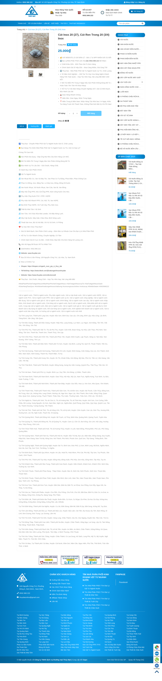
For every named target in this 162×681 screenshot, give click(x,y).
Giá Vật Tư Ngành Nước (91, 650)
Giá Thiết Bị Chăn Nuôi (135, 650)
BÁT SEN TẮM (125, 111)
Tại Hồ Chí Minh (23, 628)
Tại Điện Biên (131, 639)
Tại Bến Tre (21, 620)
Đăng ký (142, 2)
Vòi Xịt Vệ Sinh (44, 650)
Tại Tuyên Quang (133, 626)
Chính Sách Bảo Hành (60, 591)
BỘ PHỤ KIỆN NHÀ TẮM (129, 106)
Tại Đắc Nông (66, 615)
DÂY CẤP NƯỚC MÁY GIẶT (130, 77)
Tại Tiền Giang (22, 639)
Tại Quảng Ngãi (44, 626)
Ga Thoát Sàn (22, 647)
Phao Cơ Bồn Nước (24, 645)
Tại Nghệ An (65, 626)
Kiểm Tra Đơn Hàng (59, 594)
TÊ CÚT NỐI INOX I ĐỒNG (130, 139)
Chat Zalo (157, 654)
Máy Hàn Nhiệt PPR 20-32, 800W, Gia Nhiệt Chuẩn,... (136, 229)
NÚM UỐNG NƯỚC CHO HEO (131, 87)
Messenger (157, 666)
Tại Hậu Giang (66, 634)
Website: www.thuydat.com (31, 253)
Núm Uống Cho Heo (112, 647)
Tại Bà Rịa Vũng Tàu (24, 634)
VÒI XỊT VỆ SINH (126, 115)
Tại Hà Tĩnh (109, 620)
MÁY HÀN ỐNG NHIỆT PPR (130, 63)
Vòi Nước (108, 642)
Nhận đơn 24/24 (112, 10)
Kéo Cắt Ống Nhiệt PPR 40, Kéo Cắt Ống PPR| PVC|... (136, 244)
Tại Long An (65, 628)
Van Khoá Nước (132, 642)
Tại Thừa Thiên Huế (134, 634)
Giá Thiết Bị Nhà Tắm (25, 653)
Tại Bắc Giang (22, 618)
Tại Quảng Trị (110, 639)
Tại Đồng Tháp (44, 634)
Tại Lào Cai (87, 636)
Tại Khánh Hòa (88, 639)
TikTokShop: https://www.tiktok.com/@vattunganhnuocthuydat (43, 271)
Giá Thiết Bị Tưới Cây (112, 650)
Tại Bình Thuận (132, 628)
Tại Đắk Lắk (65, 639)
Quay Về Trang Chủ (136, 660)
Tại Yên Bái (109, 631)
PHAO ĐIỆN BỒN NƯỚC (129, 58)
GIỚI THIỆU (55, 23)
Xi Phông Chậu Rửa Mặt (135, 647)
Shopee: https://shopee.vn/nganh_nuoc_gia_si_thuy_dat (41, 266)
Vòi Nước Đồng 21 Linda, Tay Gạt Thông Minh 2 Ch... (136, 181)
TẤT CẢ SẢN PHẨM (35, 23)
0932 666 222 (28, 2)
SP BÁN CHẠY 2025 (126, 156)
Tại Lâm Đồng (88, 634)
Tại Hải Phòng (110, 618)
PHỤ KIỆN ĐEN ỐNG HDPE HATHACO (131, 130)
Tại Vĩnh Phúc (110, 626)
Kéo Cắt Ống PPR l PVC (92, 645)
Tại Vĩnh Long (110, 623)
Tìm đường (157, 648)
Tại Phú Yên (87, 615)
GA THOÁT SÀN (126, 101)
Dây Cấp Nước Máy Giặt (70, 647)
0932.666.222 (88, 15)
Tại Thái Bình (87, 626)
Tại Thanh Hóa (44, 631)
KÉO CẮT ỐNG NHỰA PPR (130, 68)
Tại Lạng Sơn (44, 642)
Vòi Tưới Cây (87, 647)
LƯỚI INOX (124, 92)
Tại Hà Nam (43, 636)
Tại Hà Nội (108, 636)
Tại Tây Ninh (131, 636)
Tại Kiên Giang (44, 639)
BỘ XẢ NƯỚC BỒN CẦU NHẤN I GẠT (131, 149)
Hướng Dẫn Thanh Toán (61, 584)
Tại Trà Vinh (87, 628)
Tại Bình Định (88, 620)
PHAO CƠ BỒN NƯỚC (128, 54)
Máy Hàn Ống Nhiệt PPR (70, 645)
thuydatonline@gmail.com (29, 597)
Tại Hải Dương (88, 642)
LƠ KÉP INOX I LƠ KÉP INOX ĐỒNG (131, 134)
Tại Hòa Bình (21, 636)
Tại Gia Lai (65, 620)
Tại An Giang (87, 623)
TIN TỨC (64, 23)
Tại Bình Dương (22, 615)
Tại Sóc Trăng (44, 615)
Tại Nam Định (66, 631)
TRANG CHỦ (22, 23)
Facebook (123, 582)
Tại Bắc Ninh (21, 623)
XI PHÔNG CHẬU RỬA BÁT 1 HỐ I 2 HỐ (131, 144)
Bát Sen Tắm (65, 650)
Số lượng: (62, 113)
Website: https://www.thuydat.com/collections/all (38, 275)
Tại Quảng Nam (22, 631)
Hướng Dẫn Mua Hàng (60, 580)
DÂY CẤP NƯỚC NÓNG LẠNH (131, 120)
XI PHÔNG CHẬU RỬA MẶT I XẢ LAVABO (131, 96)
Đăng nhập (129, 2)
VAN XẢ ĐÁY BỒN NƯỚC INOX (131, 49)
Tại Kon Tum (21, 626)
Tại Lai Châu (65, 642)
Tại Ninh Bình (131, 620)
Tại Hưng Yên (132, 615)
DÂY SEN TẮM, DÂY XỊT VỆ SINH (131, 125)
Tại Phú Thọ (87, 631)
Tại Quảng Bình (110, 615)
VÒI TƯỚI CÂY (125, 82)
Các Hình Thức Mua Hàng (62, 587)
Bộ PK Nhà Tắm (23, 650)
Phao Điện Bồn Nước (46, 645)
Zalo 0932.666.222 (93, 61)
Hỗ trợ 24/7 (87, 10)
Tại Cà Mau (131, 623)
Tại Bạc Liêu (43, 620)
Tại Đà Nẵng (131, 631)
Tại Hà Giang (43, 618)
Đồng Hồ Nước (132, 645)
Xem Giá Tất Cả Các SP (116, 660)
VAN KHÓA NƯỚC (127, 44)
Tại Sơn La (65, 636)
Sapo (85, 660)
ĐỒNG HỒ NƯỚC (126, 73)
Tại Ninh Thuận (110, 634)
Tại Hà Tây (43, 628)
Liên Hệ (55, 601)
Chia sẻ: (61, 121)
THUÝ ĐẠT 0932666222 (77, 23)
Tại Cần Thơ (109, 628)
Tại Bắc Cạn (43, 623)
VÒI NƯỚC (124, 40)
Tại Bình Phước (66, 623)
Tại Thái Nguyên (67, 618)
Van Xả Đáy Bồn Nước (113, 645)
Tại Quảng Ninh (22, 642)
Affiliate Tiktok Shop (59, 598)
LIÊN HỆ (46, 23)
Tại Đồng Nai (87, 618)
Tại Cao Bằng (132, 618)
